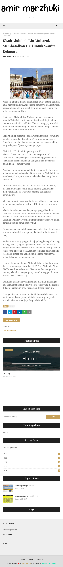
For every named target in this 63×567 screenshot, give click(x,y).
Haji (9, 34)
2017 (32, 462)
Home (5, 34)
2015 (32, 470)
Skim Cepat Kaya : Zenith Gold (26, 496)
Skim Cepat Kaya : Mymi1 (25, 485)
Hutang (6, 373)
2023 (32, 454)
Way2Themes (26, 563)
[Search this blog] (24, 417)
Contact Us (39, 559)
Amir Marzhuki (8, 56)
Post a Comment (9, 330)
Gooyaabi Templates (49, 563)
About (31, 559)
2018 (32, 458)
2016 (32, 466)
